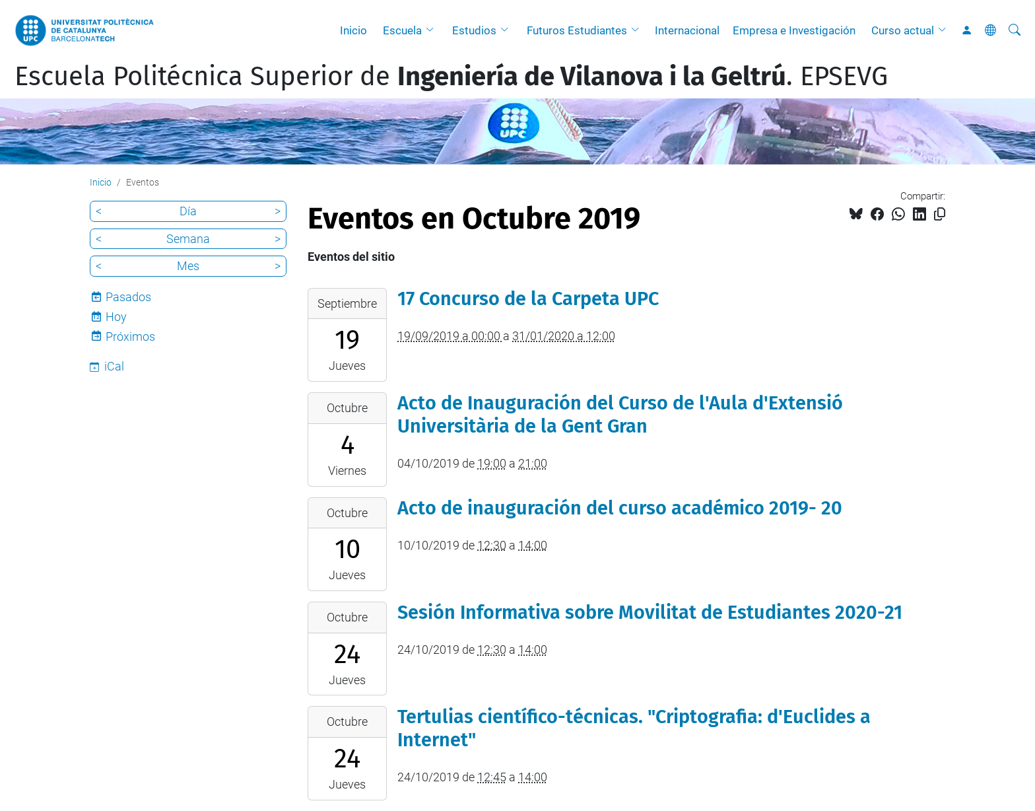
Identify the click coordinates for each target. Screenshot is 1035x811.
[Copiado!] (939, 214)
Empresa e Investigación (794, 30)
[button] (433, 30)
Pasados (128, 297)
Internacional (687, 30)
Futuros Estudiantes (577, 30)
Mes (188, 266)
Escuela (402, 30)
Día (188, 211)
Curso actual (902, 30)
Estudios (474, 30)
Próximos (130, 336)
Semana (188, 239)
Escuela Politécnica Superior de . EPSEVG (451, 76)
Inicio (353, 30)
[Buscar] (1014, 30)
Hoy (116, 317)
